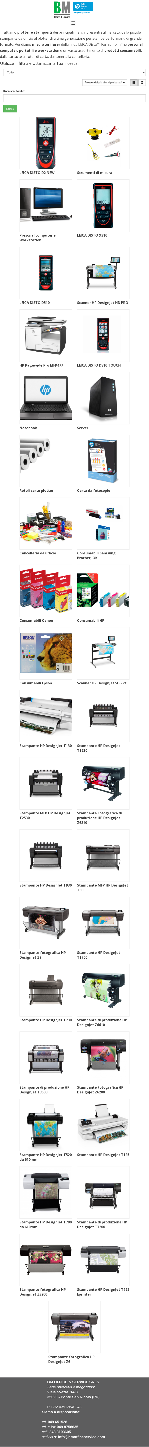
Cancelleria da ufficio (37, 553)
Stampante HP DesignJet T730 (45, 1020)
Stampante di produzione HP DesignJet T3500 (44, 1090)
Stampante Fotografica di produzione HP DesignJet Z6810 (99, 818)
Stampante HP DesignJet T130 (45, 745)
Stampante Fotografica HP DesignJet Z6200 (100, 1090)
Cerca (10, 108)
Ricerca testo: (14, 91)
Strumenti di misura (94, 172)
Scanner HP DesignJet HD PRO (102, 302)
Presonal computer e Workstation (37, 237)
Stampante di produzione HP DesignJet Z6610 (102, 1022)
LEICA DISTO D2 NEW (36, 172)
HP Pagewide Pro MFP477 (41, 365)
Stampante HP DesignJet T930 (45, 885)
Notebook (28, 427)
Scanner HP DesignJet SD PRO (102, 683)
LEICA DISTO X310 (92, 235)
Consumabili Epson (35, 683)
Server (82, 427)
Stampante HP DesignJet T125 (103, 1154)
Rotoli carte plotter (36, 490)
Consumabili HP (90, 620)
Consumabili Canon (36, 620)
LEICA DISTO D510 (34, 302)
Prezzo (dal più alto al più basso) (105, 82)
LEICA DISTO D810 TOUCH (99, 365)
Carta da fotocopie (93, 490)
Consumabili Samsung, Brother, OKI (97, 555)
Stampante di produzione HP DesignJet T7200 (102, 1224)
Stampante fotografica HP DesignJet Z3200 (42, 1292)
